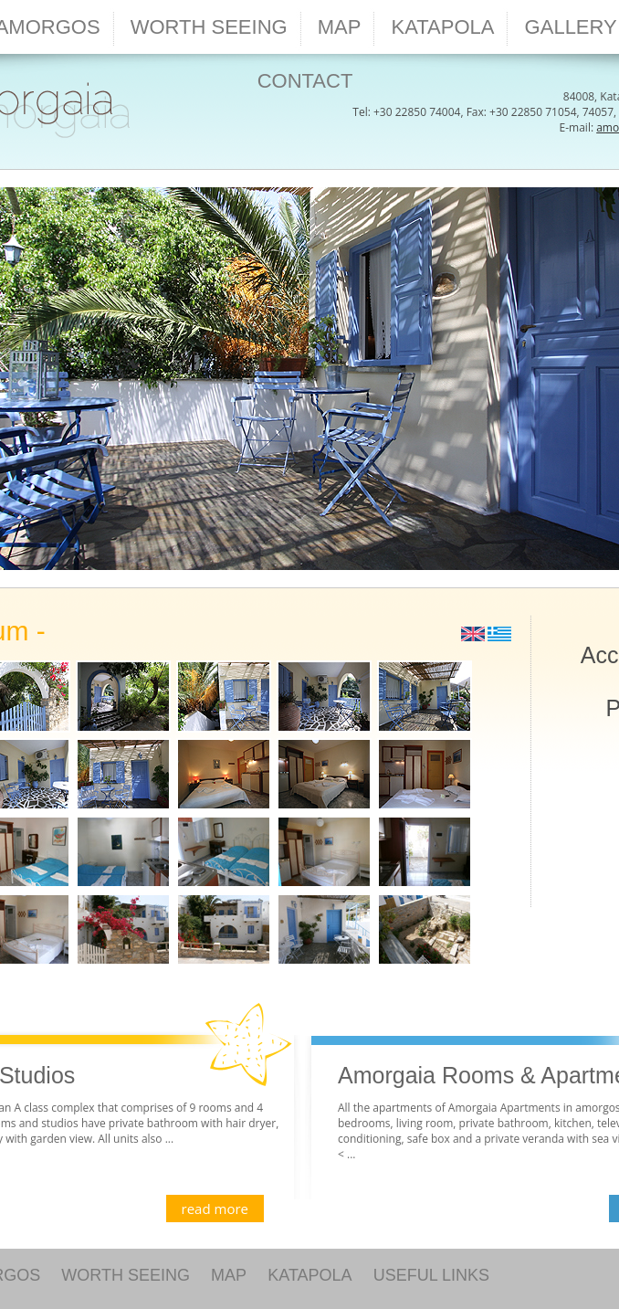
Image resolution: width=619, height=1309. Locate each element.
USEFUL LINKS (431, 1275)
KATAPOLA (309, 1275)
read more (215, 1208)
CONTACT (305, 80)
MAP (229, 1275)
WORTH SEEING (125, 1275)
